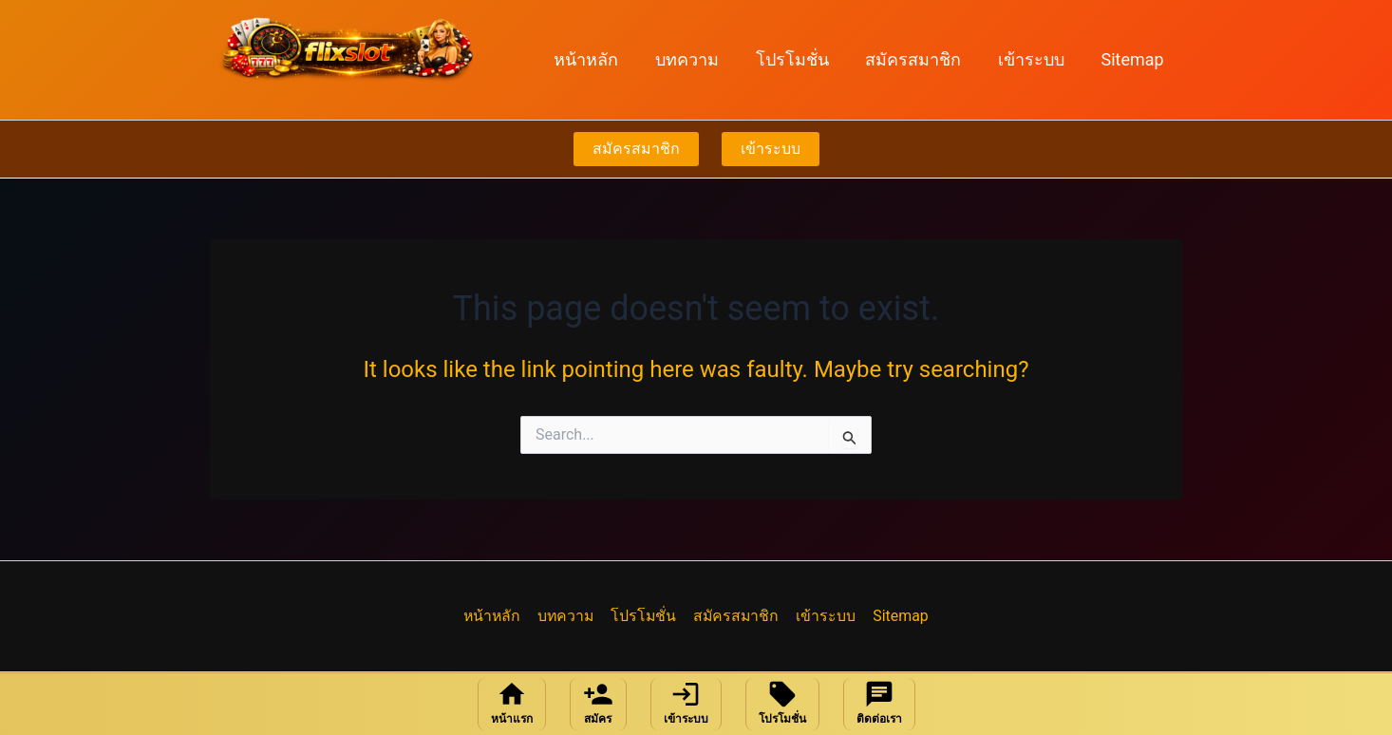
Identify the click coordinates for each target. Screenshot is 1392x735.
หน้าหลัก (600, 59)
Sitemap (1133, 59)
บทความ (698, 59)
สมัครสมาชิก (920, 59)
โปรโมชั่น (800, 59)
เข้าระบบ (1035, 59)
